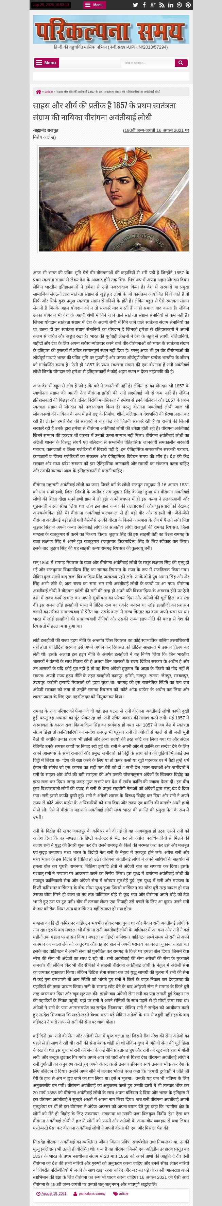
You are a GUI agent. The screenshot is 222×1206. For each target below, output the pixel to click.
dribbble (179, 5)
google (153, 5)
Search (181, 63)
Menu (98, 5)
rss (161, 5)
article (124, 1193)
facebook (144, 5)
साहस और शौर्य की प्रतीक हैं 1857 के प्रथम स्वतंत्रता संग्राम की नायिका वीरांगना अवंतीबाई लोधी (104, 111)
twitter (135, 5)
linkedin (170, 5)
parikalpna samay (92, 1193)
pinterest (188, 5)
